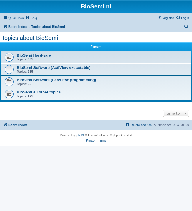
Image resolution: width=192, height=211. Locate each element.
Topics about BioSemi (29, 38)
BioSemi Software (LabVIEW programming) (56, 80)
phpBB (80, 135)
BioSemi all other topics (39, 92)
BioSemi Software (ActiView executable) (53, 67)
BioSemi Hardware (34, 55)
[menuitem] (31, 17)
